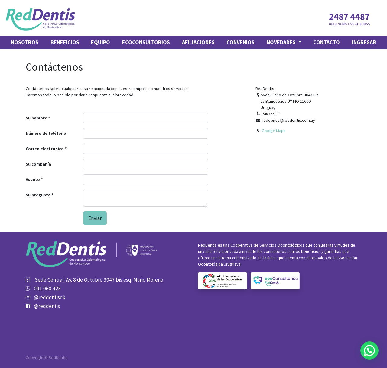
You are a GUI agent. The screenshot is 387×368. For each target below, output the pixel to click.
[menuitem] (24, 42)
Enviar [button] (95, 218)
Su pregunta (38, 195)
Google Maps (274, 130)
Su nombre (36, 118)
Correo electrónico (45, 148)
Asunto (33, 179)
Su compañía (38, 164)
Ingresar (364, 42)
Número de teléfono (46, 133)
